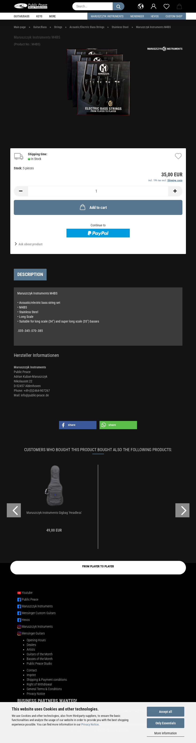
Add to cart (93, 207)
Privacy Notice (90, 724)
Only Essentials (165, 723)
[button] (140, 6)
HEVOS (155, 16)
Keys (39, 16)
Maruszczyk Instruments (107, 16)
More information (165, 733)
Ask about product (30, 244)
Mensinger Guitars (33, 633)
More (52, 16)
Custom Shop (174, 16)
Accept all (165, 712)
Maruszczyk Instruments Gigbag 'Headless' (54, 513)
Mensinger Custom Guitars (38, 613)
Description (30, 274)
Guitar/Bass (21, 16)
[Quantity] (98, 191)
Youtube (27, 592)
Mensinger (137, 16)
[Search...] (118, 6)
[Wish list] (166, 6)
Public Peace (30, 599)
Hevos (26, 620)
